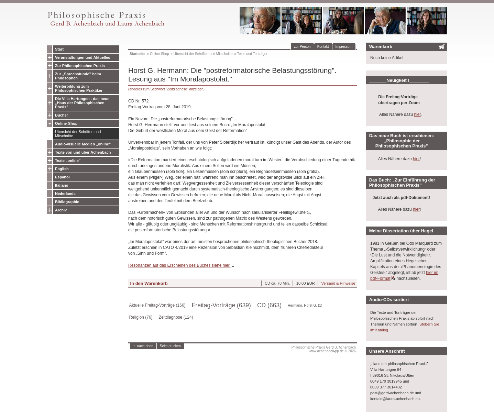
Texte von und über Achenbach (83, 152)
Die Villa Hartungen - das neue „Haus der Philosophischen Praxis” (82, 103)
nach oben (145, 346)
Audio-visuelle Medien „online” (83, 144)
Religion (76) (141, 317)
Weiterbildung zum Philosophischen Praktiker (78, 88)
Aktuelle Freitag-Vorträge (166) (157, 305)
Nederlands (65, 193)
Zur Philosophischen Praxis (80, 66)
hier (417, 114)
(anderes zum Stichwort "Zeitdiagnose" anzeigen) (166, 89)
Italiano (61, 185)
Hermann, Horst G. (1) (305, 305)
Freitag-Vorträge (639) (221, 305)
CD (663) (269, 305)
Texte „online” (67, 160)
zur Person (302, 46)
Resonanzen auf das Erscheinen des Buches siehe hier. (179, 265)
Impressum (344, 46)
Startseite (137, 54)
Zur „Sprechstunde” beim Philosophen (78, 76)
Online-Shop (66, 123)
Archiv (61, 210)
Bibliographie (67, 202)
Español (62, 177)
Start (59, 49)
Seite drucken (170, 346)
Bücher (61, 115)
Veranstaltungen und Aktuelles (82, 57)
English (62, 169)
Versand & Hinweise (338, 283)
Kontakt (323, 46)
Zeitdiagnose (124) (176, 317)
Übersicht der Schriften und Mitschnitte (78, 134)
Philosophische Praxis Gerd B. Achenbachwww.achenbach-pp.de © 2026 (324, 349)
